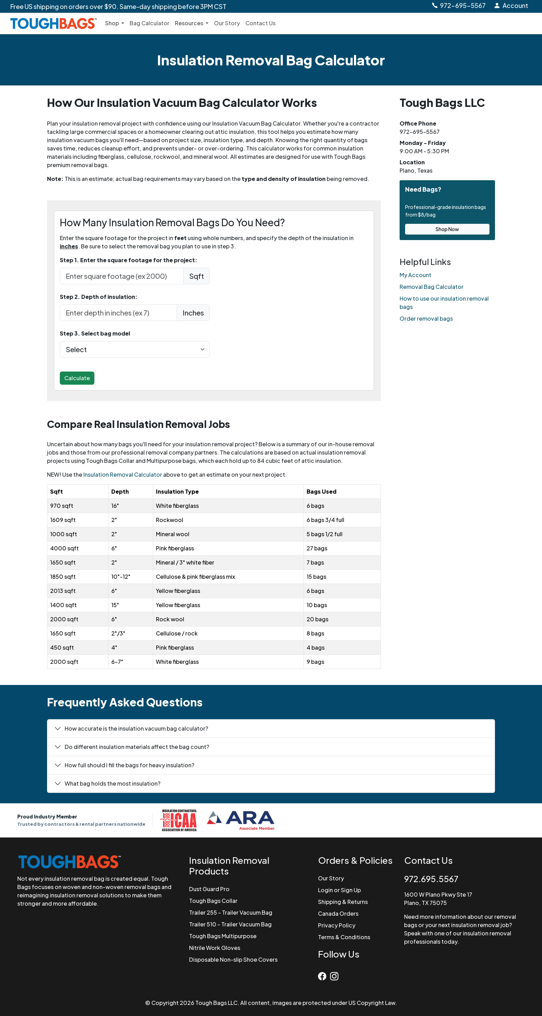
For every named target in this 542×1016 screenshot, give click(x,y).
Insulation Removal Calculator (122, 474)
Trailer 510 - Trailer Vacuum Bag (230, 924)
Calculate (77, 378)
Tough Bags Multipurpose (222, 936)
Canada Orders (338, 913)
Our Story (227, 23)
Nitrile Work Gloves (214, 947)
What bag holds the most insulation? (112, 783)
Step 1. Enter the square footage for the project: (128, 260)
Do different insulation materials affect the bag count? (137, 746)
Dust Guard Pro (209, 889)
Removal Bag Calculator (432, 286)
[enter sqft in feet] (122, 276)
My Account (415, 274)
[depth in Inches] (118, 312)
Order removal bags (426, 318)
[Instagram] (335, 974)
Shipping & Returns (343, 901)
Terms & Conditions (344, 937)
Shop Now (447, 229)
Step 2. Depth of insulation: (99, 296)
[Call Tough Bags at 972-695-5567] (458, 5)
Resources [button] (189, 23)
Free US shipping (118, 6)
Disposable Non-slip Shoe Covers (233, 959)
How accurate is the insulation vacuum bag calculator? (136, 728)
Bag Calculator (149, 23)
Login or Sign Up (339, 890)
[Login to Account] (511, 5)
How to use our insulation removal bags (444, 302)
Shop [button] (112, 23)
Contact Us (260, 23)
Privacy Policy (336, 925)
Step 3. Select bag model (95, 333)
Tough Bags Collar (213, 900)
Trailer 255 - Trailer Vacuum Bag (230, 912)
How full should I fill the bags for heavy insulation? (129, 765)
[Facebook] (324, 974)
